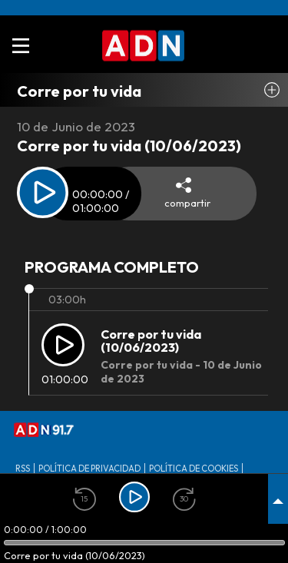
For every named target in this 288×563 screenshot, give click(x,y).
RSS (22, 468)
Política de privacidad (89, 468)
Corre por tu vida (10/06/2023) (151, 341)
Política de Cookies (193, 468)
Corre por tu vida (79, 91)
